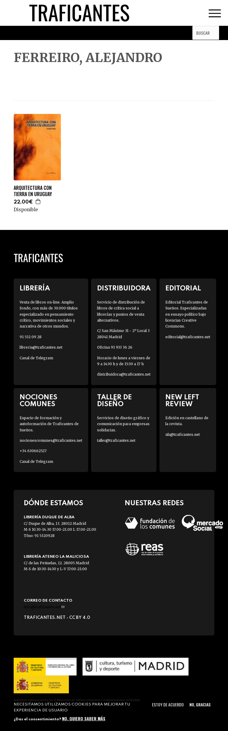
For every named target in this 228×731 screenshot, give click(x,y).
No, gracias (199, 704)
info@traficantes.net (44, 607)
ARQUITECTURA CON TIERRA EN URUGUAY (33, 191)
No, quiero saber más (83, 718)
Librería (35, 288)
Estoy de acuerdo (168, 704)
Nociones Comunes (38, 401)
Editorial (183, 288)
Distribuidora (124, 288)
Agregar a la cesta (38, 201)
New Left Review (182, 401)
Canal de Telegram (36, 358)
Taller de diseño (114, 401)
